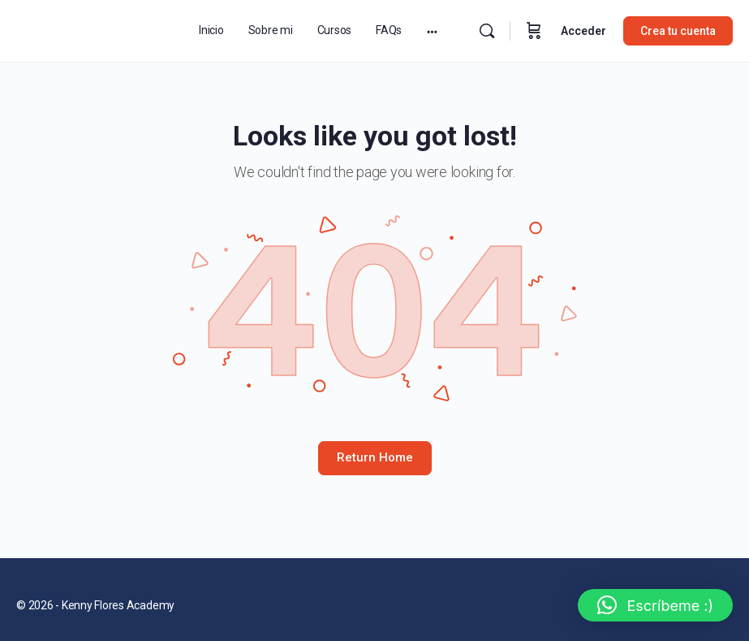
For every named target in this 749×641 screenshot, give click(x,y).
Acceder (583, 30)
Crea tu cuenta (678, 30)
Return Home (375, 457)
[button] (655, 605)
